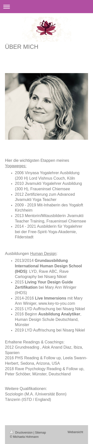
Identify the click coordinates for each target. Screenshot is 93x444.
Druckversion (21, 432)
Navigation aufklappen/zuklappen (46, 6)
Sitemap (40, 432)
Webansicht (75, 432)
